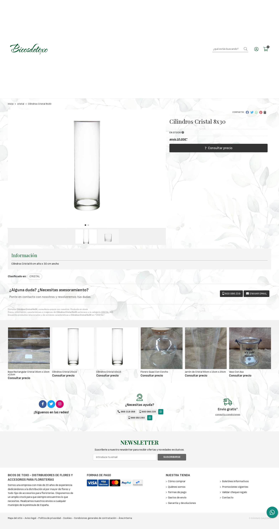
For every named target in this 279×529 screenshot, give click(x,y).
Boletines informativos (235, 481)
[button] (85, 225)
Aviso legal (30, 518)
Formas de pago (177, 492)
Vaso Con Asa (236, 371)
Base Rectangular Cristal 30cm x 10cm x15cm (28, 373)
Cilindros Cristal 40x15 (108, 371)
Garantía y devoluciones (182, 503)
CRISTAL (105, 312)
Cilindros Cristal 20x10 (64, 371)
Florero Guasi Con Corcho (154, 371)
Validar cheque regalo (234, 492)
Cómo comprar (177, 481)
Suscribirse (171, 457)
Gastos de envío (177, 497)
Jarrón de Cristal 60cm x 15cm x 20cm (205, 371)
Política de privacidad (49, 518)
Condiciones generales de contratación (95, 518)
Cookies (67, 518)
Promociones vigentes (235, 487)
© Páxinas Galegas (260, 518)
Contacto (227, 497)
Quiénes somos (176, 487)
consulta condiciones (227, 414)
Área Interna (125, 518)
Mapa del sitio (15, 518)
